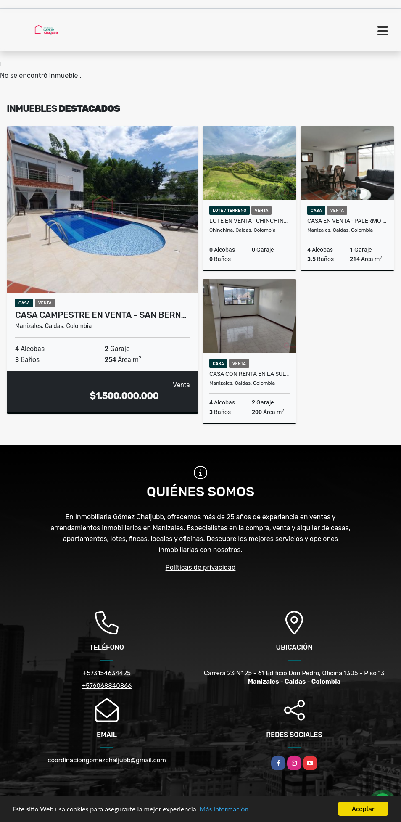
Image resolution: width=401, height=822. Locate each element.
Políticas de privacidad (201, 567)
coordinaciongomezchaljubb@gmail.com (106, 760)
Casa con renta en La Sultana (249, 373)
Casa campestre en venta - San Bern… (101, 315)
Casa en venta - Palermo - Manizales (347, 220)
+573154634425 (107, 673)
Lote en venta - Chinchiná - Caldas (249, 220)
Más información (224, 809)
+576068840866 (107, 686)
